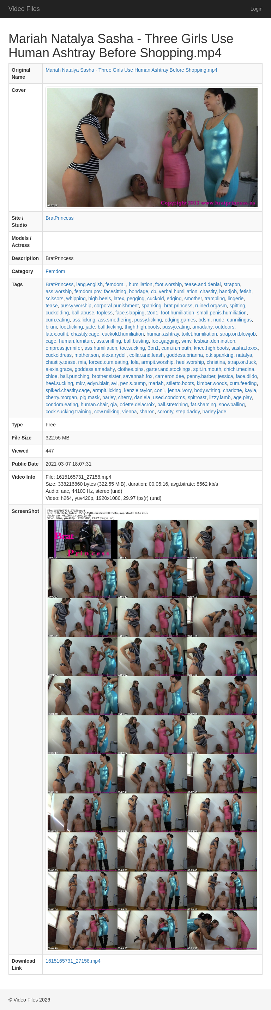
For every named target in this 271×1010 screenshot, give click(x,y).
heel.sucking (59, 383)
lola (135, 362)
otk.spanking (220, 355)
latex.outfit (57, 334)
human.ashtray (162, 334)
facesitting (115, 291)
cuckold (155, 298)
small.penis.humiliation (222, 312)
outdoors (224, 327)
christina (216, 362)
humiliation (140, 284)
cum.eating (58, 320)
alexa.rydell (114, 355)
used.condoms (169, 397)
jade (90, 327)
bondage (138, 291)
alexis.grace (59, 369)
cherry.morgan (61, 397)
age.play (242, 397)
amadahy (202, 327)
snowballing (232, 404)
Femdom (55, 271)
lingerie (235, 298)
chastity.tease (61, 362)
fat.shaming (203, 404)
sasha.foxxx (244, 348)
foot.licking (71, 327)
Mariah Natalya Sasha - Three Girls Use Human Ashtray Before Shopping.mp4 (131, 70)
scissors (55, 298)
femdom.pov (87, 291)
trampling (215, 298)
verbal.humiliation (178, 291)
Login (257, 9)
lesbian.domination (214, 341)
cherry (125, 397)
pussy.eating (176, 327)
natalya (244, 355)
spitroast (197, 397)
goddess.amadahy (95, 369)
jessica (225, 376)
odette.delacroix (137, 404)
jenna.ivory (180, 390)
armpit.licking (106, 390)
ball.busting (136, 341)
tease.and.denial (203, 284)
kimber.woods (212, 383)
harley (108, 397)
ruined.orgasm (211, 305)
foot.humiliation (177, 312)
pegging (136, 298)
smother (193, 298)
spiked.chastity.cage (68, 390)
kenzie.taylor (137, 390)
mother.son (86, 355)
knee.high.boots (211, 348)
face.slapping (130, 312)
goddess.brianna (185, 355)
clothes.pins (131, 369)
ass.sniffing (108, 341)
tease (52, 305)
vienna (129, 411)
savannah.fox (137, 376)
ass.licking (83, 320)
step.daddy (188, 411)
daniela (142, 397)
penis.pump (133, 383)
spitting (237, 305)
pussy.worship (75, 305)
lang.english (89, 284)
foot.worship (168, 284)
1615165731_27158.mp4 (73, 961)
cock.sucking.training (68, 411)
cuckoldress (59, 355)
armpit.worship (157, 362)
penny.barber (201, 376)
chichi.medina (239, 369)
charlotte (232, 390)
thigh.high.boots (142, 327)
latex (119, 298)
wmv (186, 341)
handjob (228, 291)
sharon (147, 411)
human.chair (94, 404)
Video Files (24, 8)
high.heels (100, 298)
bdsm (204, 320)
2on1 (152, 312)
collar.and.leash (147, 355)
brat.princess (178, 305)
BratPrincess (59, 218)
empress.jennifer (64, 348)
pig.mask (90, 397)
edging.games (180, 320)
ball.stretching (172, 404)
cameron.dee (169, 376)
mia (82, 362)
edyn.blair (97, 383)
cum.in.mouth (176, 348)
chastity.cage (85, 334)
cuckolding (57, 312)
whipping (76, 298)
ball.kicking (110, 327)
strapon (232, 284)
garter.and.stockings (168, 369)
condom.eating (62, 404)
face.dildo (246, 376)
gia (113, 404)
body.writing (207, 390)
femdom (115, 284)
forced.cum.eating (108, 362)
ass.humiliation (101, 348)
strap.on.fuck (242, 362)
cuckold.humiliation (123, 334)
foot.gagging (165, 341)
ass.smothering (115, 320)
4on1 (159, 390)
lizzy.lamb (219, 397)
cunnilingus (239, 320)
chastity (208, 291)
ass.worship (59, 291)
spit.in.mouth (207, 369)
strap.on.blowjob (238, 334)
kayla (250, 390)
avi (114, 383)
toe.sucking (132, 348)
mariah (156, 383)
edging (174, 298)
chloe (51, 376)
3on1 (153, 348)
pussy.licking (148, 320)
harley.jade (214, 411)
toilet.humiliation (199, 334)
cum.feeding (243, 383)
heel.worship (190, 362)
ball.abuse (83, 312)
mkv (80, 383)
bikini (51, 327)
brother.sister (106, 376)
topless (105, 312)
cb (153, 291)
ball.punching (74, 376)
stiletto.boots (180, 383)
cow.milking (107, 411)
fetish (245, 291)
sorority (165, 411)
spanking (151, 305)
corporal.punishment (116, 305)
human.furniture (76, 341)
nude (218, 320)
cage (51, 341)
